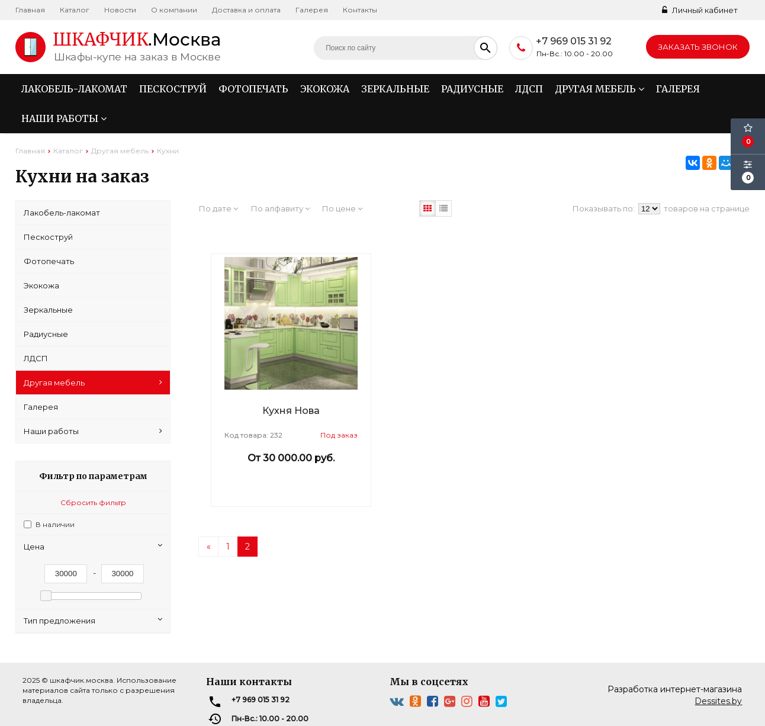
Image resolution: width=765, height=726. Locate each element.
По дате (218, 208)
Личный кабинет (700, 10)
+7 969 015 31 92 (574, 41)
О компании (174, 9)
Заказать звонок (698, 47)
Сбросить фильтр (93, 502)
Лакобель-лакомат (74, 89)
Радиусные (472, 89)
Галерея (311, 9)
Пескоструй (173, 89)
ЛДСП (529, 89)
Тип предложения (93, 620)
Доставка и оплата (246, 9)
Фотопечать (253, 89)
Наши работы (64, 118)
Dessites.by (718, 701)
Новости (120, 9)
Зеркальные (395, 89)
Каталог (74, 9)
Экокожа (324, 89)
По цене (342, 208)
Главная (30, 9)
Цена (93, 546)
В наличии (55, 524)
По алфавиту (280, 208)
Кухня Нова (291, 410)
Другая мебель (599, 89)
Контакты (360, 9)
